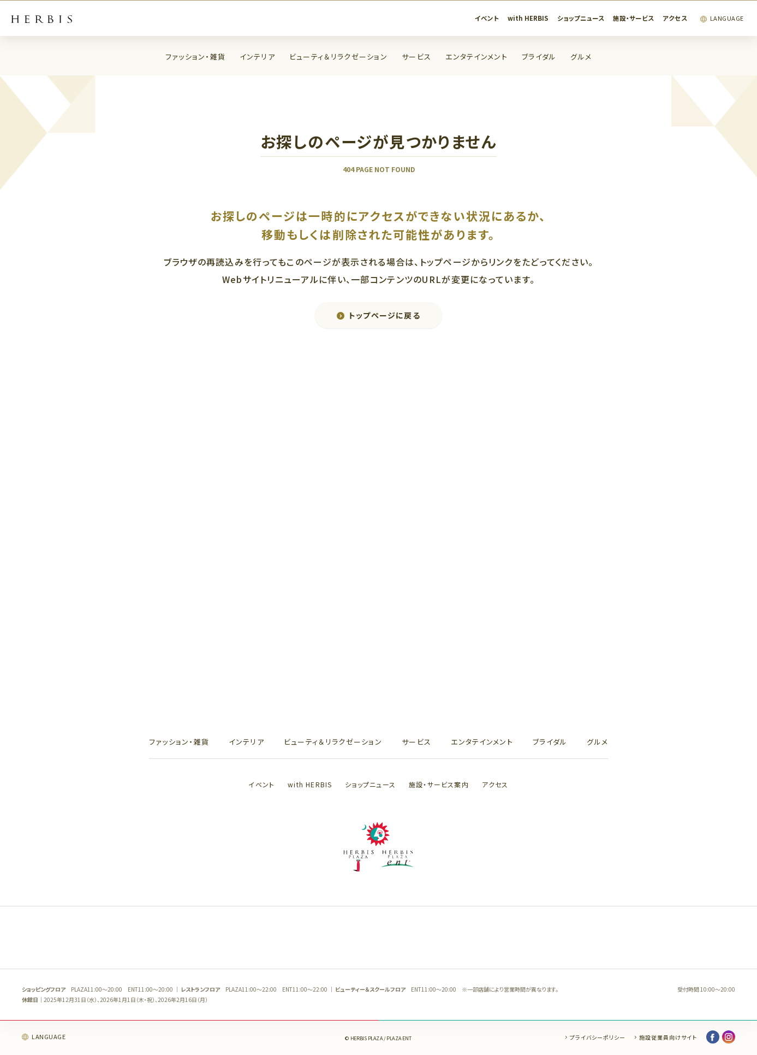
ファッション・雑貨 (195, 56)
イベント (487, 18)
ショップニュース (580, 18)
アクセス (675, 18)
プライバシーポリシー (597, 1037)
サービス (416, 56)
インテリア (257, 56)
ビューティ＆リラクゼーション (338, 56)
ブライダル (539, 56)
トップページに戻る (385, 315)
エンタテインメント (476, 56)
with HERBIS (528, 18)
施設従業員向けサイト (668, 1037)
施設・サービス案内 (439, 784)
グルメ (581, 56)
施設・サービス (633, 18)
